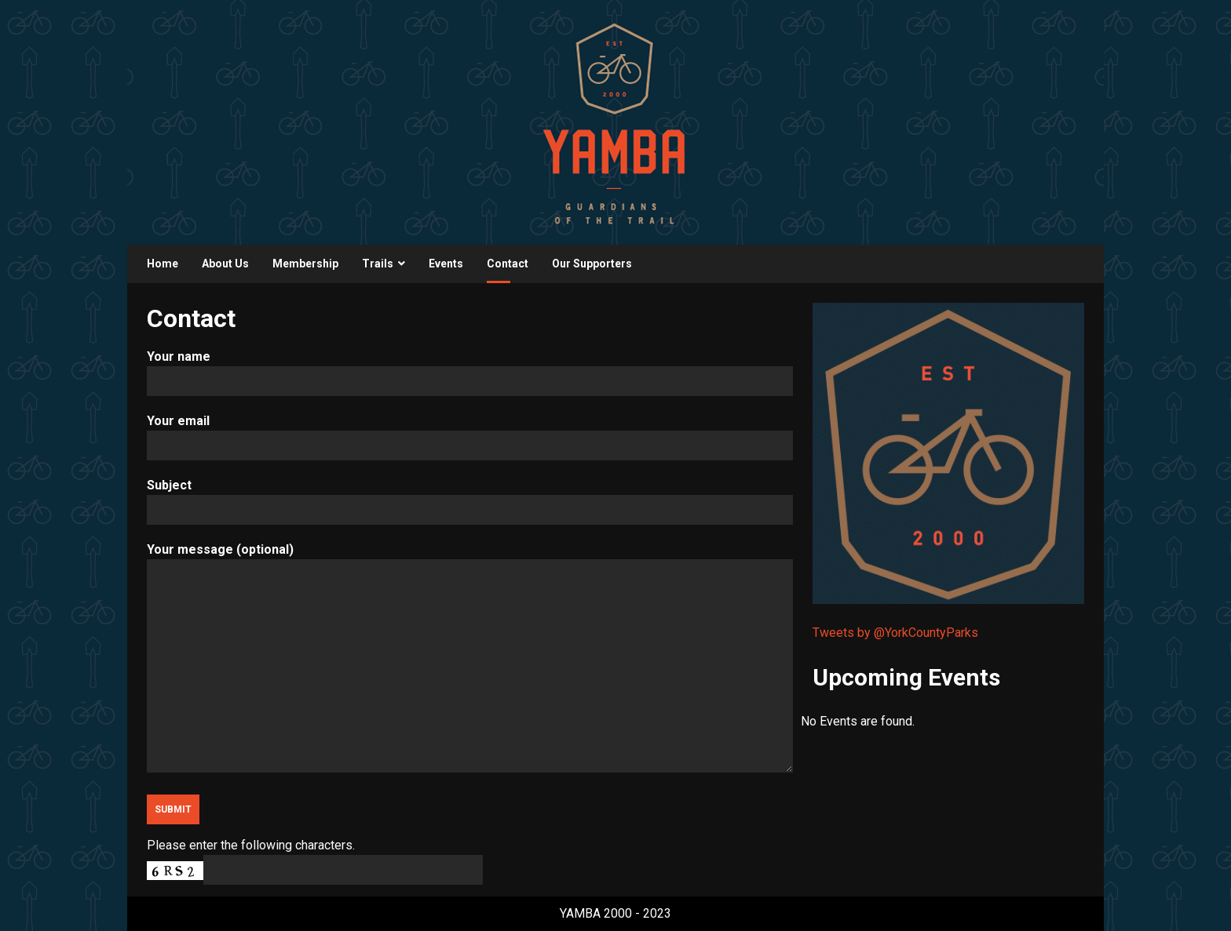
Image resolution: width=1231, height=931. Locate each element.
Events (446, 263)
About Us (225, 263)
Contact (507, 263)
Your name (470, 369)
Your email (470, 433)
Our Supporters (592, 263)
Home (162, 263)
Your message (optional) (470, 659)
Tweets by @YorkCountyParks (895, 632)
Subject (470, 498)
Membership (305, 263)
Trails (377, 263)
